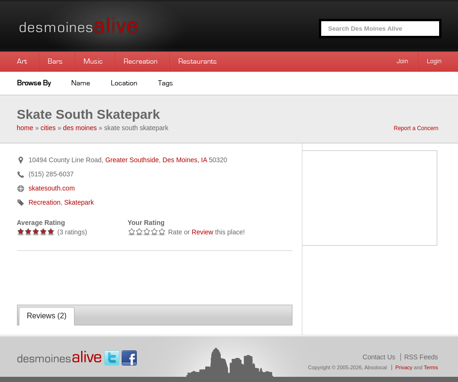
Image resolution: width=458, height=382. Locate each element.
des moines (80, 128)
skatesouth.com (52, 188)
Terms (431, 367)
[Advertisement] (127, 277)
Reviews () (47, 316)
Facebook (129, 357)
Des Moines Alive (111, 25)
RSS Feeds (421, 357)
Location (124, 83)
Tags (165, 83)
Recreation (141, 61)
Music (93, 61)
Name (80, 83)
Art (22, 61)
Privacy (403, 367)
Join (402, 61)
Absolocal (375, 367)
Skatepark (79, 202)
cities (48, 128)
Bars (55, 61)
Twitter (111, 357)
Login (434, 61)
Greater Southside (132, 160)
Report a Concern (416, 128)
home (25, 128)
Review (202, 232)
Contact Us (379, 357)
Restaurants (197, 61)
